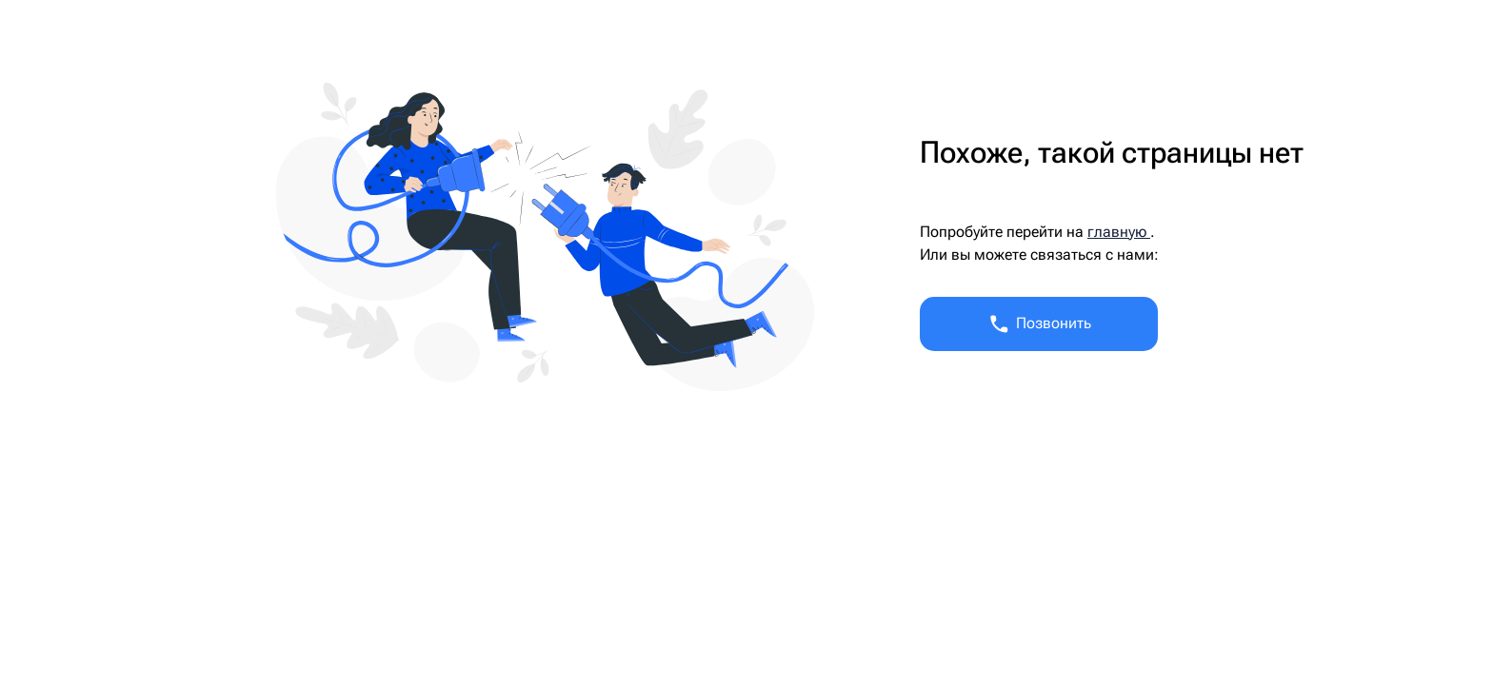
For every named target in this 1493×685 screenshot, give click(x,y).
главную (1118, 232)
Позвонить (1039, 324)
